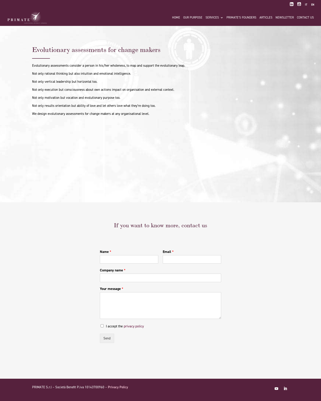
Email (168, 252)
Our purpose (192, 18)
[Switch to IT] (306, 5)
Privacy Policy (118, 387)
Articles (265, 18)
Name (105, 252)
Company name (113, 270)
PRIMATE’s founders (241, 18)
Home (176, 18)
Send (107, 338)
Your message (111, 289)
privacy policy (134, 326)
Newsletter (285, 18)
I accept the (125, 326)
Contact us (305, 18)
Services (212, 18)
